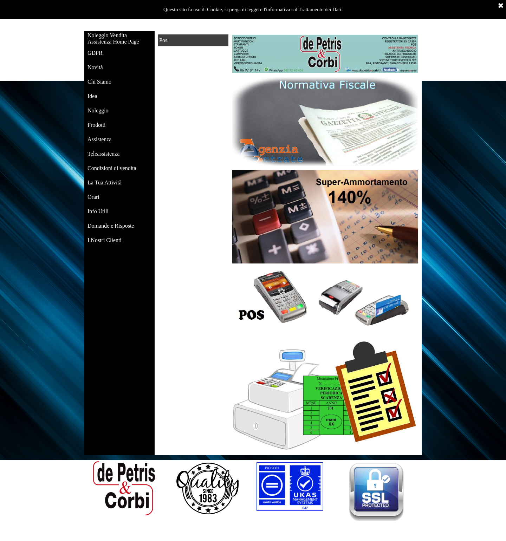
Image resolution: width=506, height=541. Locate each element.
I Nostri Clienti (104, 240)
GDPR (95, 53)
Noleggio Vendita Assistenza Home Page (113, 38)
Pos (163, 40)
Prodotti (96, 125)
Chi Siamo (99, 82)
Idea (92, 96)
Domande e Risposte (110, 226)
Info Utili (98, 211)
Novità (95, 67)
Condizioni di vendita (111, 168)
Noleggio (98, 110)
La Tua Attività (104, 182)
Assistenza (99, 139)
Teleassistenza (103, 154)
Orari (93, 197)
